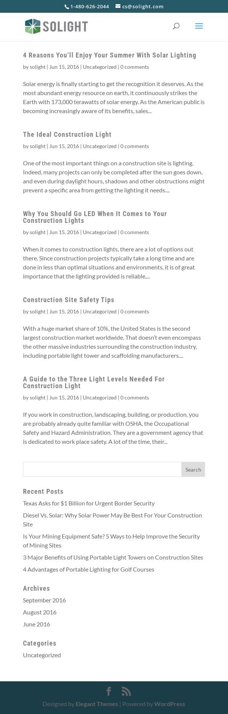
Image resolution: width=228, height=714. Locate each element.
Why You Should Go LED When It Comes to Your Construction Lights (95, 217)
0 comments (134, 67)
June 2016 (36, 624)
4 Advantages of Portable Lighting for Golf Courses (88, 569)
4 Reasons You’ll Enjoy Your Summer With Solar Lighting (109, 55)
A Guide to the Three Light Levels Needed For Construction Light (94, 382)
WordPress (169, 703)
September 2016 (44, 600)
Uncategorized (100, 67)
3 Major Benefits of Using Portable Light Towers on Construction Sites (113, 557)
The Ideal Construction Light (67, 134)
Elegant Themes (97, 703)
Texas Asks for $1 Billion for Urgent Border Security (89, 503)
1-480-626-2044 (89, 6)
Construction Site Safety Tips (68, 300)
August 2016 (39, 612)
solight (38, 67)
